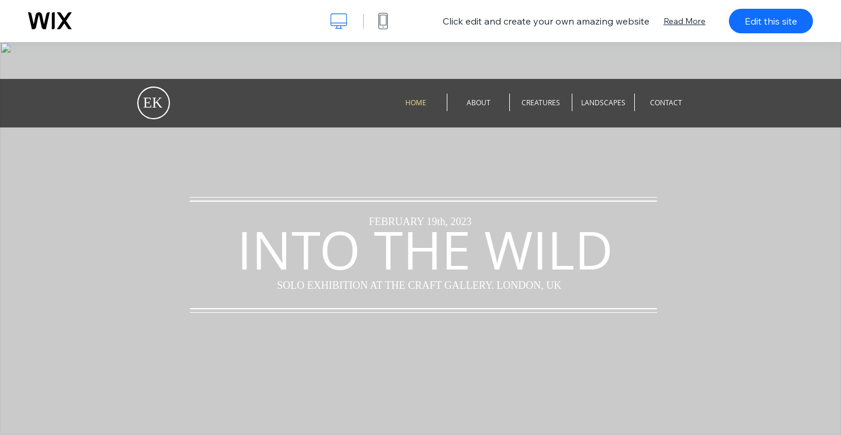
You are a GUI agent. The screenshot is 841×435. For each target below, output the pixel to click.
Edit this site (771, 21)
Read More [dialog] (684, 21)
